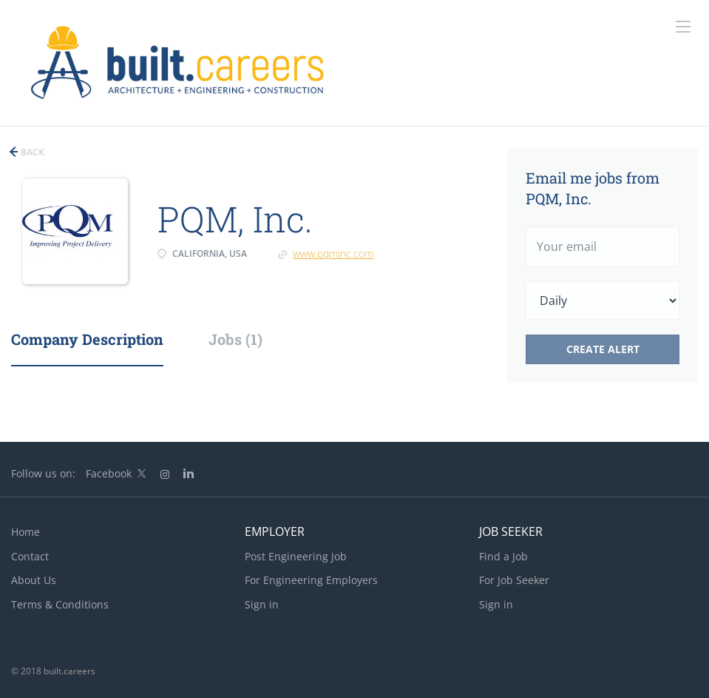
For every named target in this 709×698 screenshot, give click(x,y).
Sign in (262, 604)
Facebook (109, 473)
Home (25, 532)
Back (31, 152)
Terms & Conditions (60, 604)
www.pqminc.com (333, 253)
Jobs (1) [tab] (235, 339)
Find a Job (503, 556)
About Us (33, 580)
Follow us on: (43, 473)
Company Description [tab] (87, 339)
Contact (30, 556)
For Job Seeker (514, 580)
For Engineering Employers (311, 580)
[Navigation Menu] (683, 26)
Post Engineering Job (296, 556)
